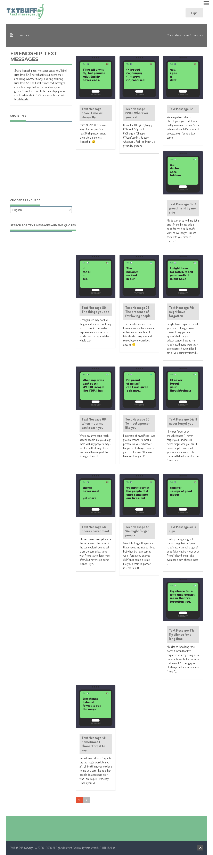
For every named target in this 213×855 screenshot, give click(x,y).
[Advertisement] (41, 164)
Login (194, 13)
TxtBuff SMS (16, 847)
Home (185, 35)
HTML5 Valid (108, 847)
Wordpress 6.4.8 (93, 847)
